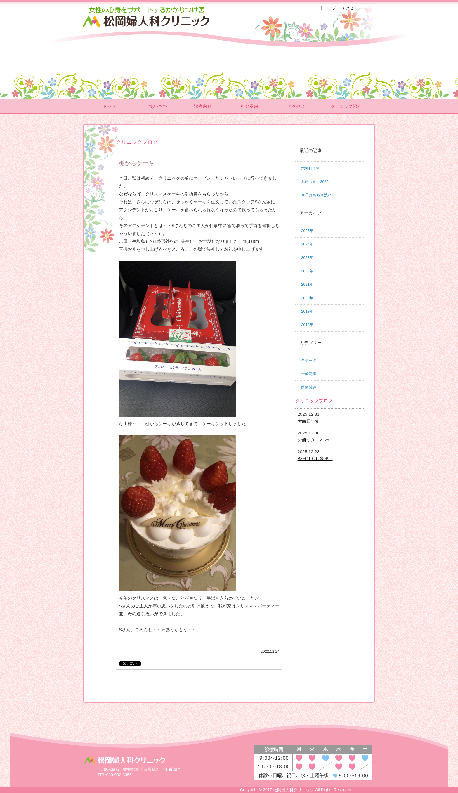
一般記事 (308, 374)
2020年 (307, 298)
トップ (330, 8)
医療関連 (308, 387)
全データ (308, 360)
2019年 (307, 311)
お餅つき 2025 (315, 181)
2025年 (307, 230)
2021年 (307, 284)
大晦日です (310, 168)
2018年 (307, 325)
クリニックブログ (314, 400)
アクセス (349, 8)
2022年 (307, 271)
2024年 (307, 244)
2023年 (307, 257)
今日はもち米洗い (316, 195)
